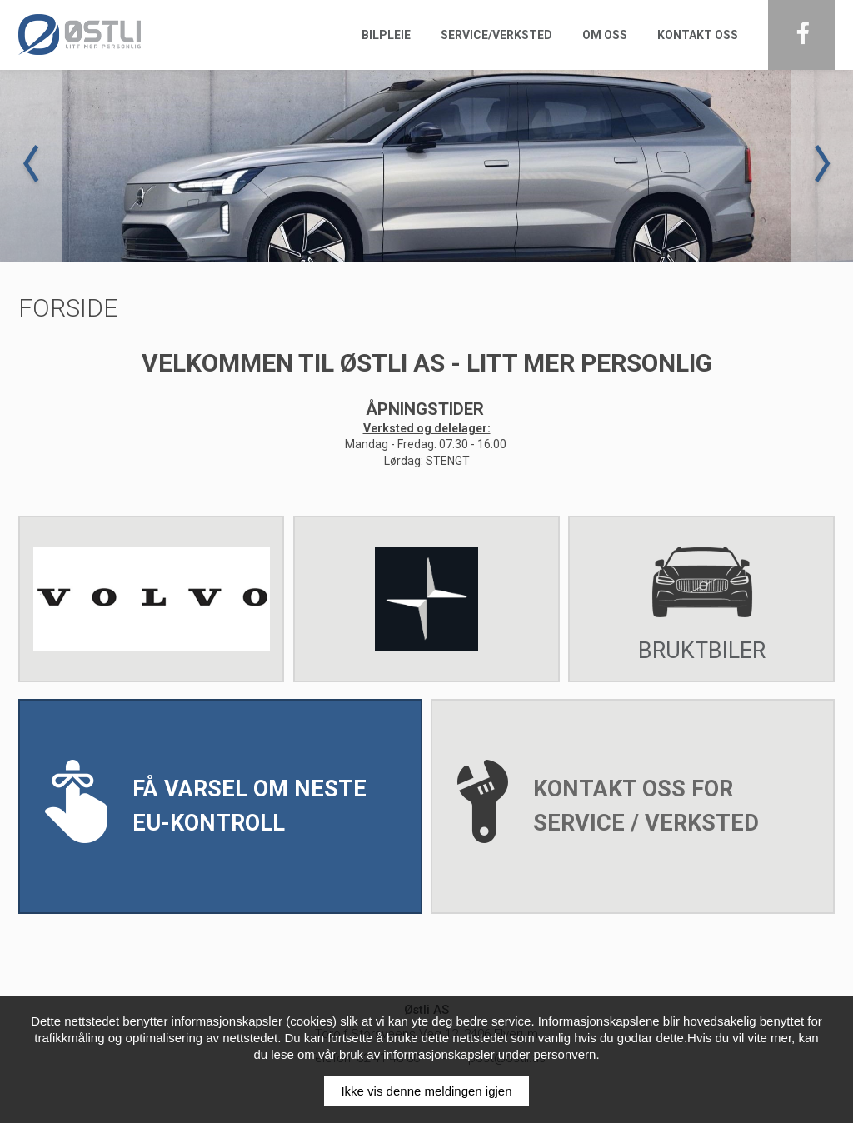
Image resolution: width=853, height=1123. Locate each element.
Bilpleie (386, 35)
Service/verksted (496, 35)
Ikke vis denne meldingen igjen (426, 1091)
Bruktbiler (702, 597)
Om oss (604, 35)
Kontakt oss (697, 35)
